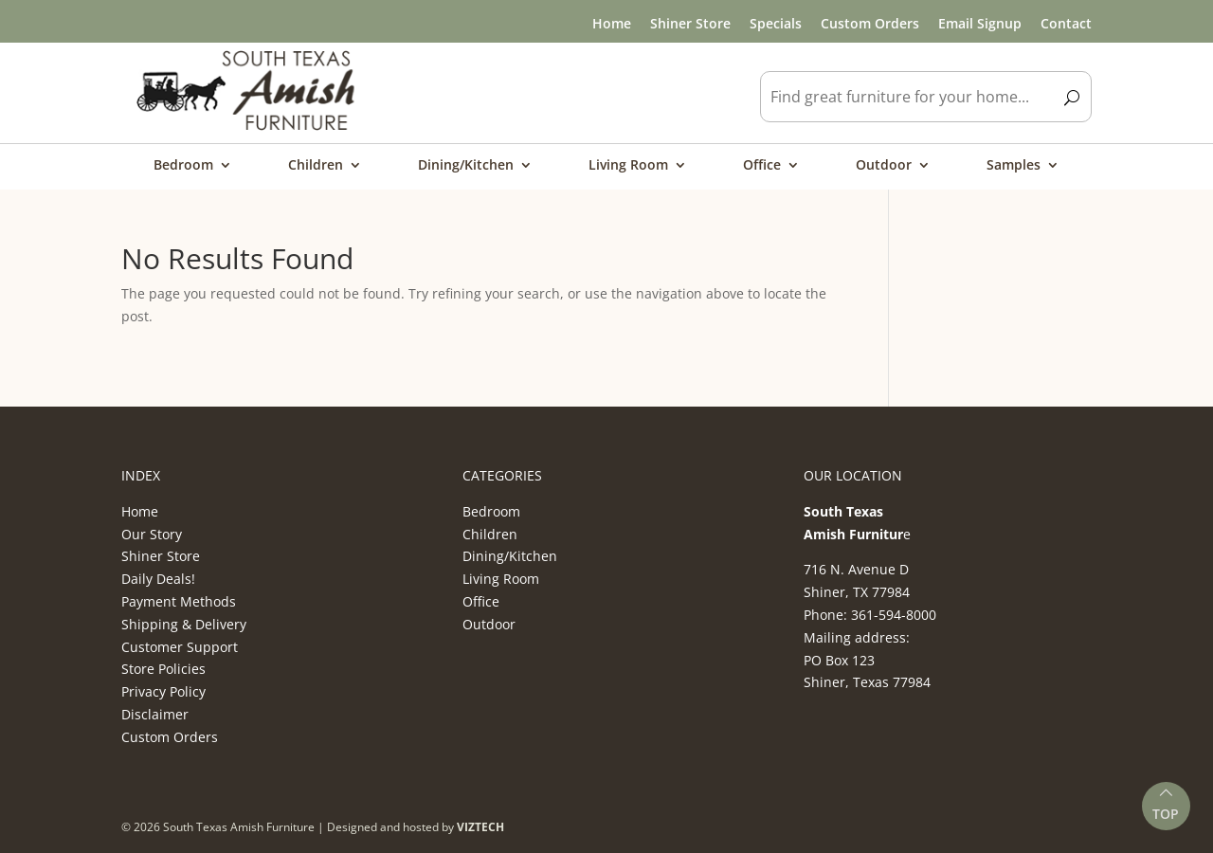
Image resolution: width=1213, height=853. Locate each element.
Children (315, 165)
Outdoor (884, 165)
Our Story (151, 534)
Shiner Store (690, 23)
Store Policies (163, 669)
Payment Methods (178, 601)
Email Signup (980, 23)
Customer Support (179, 647)
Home (611, 23)
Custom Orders (870, 23)
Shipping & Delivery (183, 624)
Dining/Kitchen (466, 165)
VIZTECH (480, 827)
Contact (1066, 23)
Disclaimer (155, 714)
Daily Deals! (158, 579)
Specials (776, 23)
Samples (1014, 165)
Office (762, 165)
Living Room (628, 165)
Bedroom (183, 165)
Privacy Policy (163, 691)
